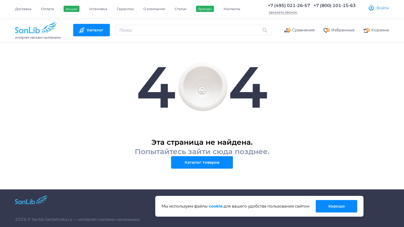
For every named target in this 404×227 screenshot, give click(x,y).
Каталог (95, 29)
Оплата (47, 9)
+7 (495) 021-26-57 (289, 5)
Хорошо (336, 206)
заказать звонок (283, 12)
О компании (154, 9)
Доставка (23, 9)
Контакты (232, 9)
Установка (98, 9)
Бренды (205, 9)
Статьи (180, 9)
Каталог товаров (202, 162)
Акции (71, 9)
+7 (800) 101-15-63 (335, 5)
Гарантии (125, 9)
